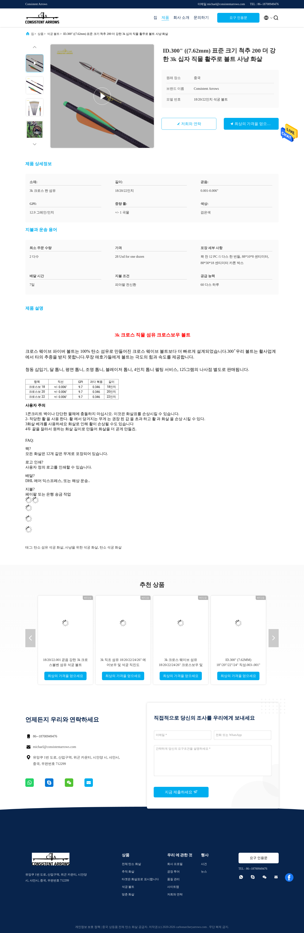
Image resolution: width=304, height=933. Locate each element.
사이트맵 (173, 886)
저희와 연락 (191, 124)
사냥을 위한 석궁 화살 (81, 547)
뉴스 (204, 871)
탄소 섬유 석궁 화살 (48, 547)
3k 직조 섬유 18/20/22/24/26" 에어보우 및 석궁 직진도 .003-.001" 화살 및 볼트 (123, 665)
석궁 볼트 (53, 33)
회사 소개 (181, 17)
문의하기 (201, 17)
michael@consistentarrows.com (54, 747)
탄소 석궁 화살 (111, 547)
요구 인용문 (238, 17)
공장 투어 (173, 871)
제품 (165, 17)
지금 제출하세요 (181, 792)
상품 (40, 33)
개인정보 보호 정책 (87, 927)
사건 (204, 864)
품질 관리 (173, 879)
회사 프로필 (175, 864)
